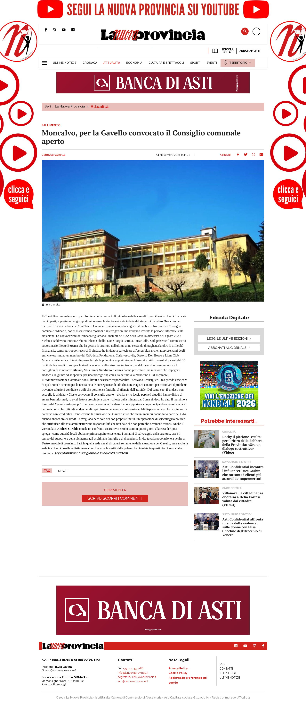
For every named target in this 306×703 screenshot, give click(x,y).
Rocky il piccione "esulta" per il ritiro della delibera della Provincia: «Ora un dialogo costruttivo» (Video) (242, 444)
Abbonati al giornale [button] (227, 348)
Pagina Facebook (49, 29)
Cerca (245, 31)
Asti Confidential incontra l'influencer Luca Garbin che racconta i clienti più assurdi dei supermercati (243, 473)
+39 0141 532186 (133, 668)
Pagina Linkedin (75, 29)
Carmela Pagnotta (53, 154)
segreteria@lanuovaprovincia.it (137, 677)
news (63, 471)
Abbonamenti (249, 50)
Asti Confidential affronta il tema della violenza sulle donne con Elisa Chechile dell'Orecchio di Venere (242, 527)
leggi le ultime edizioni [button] (227, 338)
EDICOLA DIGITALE (222, 51)
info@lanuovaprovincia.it (133, 672)
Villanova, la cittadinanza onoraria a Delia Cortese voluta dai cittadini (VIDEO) (242, 499)
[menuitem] (64, 63)
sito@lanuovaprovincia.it (133, 681)
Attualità (100, 106)
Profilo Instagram (57, 29)
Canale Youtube (66, 29)
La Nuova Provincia (70, 106)
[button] (46, 61)
